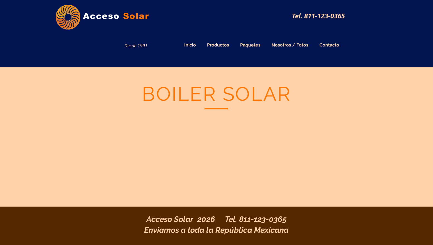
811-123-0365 (263, 219)
